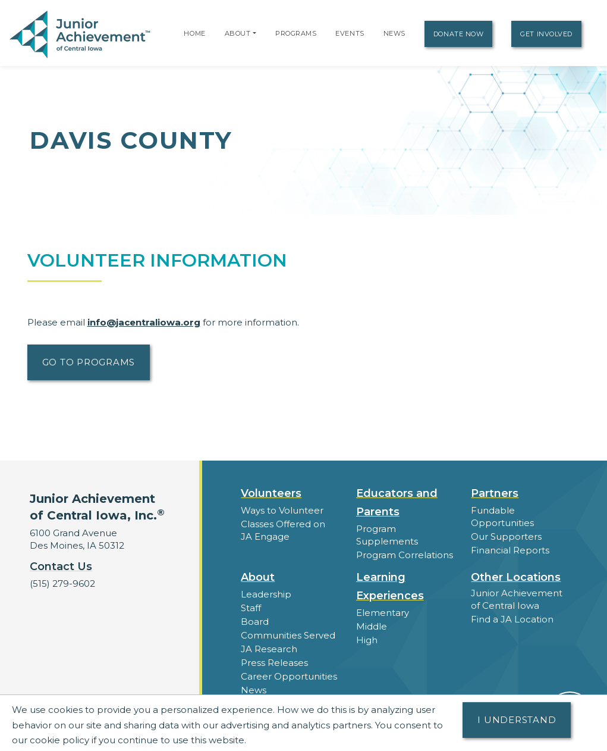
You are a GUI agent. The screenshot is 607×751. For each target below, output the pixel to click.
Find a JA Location (512, 619)
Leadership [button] (266, 594)
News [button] (253, 690)
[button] (254, 33)
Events (349, 33)
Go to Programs (89, 362)
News (394, 33)
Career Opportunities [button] (289, 676)
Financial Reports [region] (510, 550)
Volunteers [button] (271, 493)
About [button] (258, 577)
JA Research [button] (269, 649)
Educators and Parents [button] (397, 502)
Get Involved (546, 34)
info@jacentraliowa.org (143, 322)
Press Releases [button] (274, 662)
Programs (295, 33)
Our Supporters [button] (506, 536)
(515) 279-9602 (62, 583)
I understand (516, 719)
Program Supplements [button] (387, 535)
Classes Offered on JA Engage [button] (283, 530)
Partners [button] (494, 493)
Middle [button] (371, 626)
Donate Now (458, 34)
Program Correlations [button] (404, 555)
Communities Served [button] (288, 635)
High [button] (367, 640)
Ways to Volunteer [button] (282, 510)
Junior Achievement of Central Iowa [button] (516, 599)
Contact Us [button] (61, 566)
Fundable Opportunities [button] (502, 516)
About (238, 33)
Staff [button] (251, 608)
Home (194, 33)
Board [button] (255, 621)
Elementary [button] (382, 612)
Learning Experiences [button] (390, 586)
